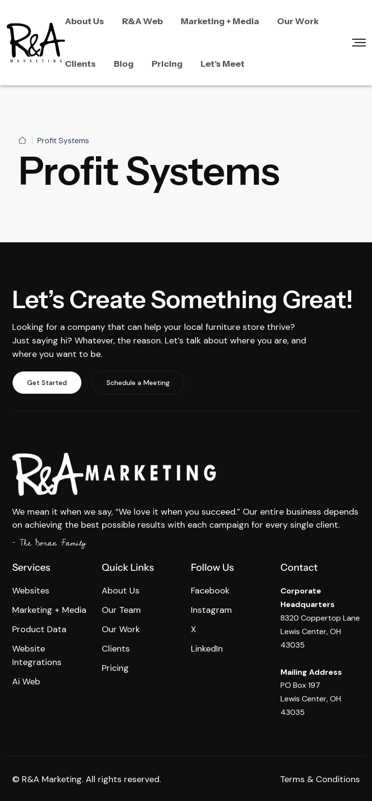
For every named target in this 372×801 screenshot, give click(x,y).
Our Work (298, 21)
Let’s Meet (223, 64)
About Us (84, 21)
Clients (80, 64)
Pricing (167, 64)
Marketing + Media (220, 21)
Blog (124, 64)
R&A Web (142, 21)
